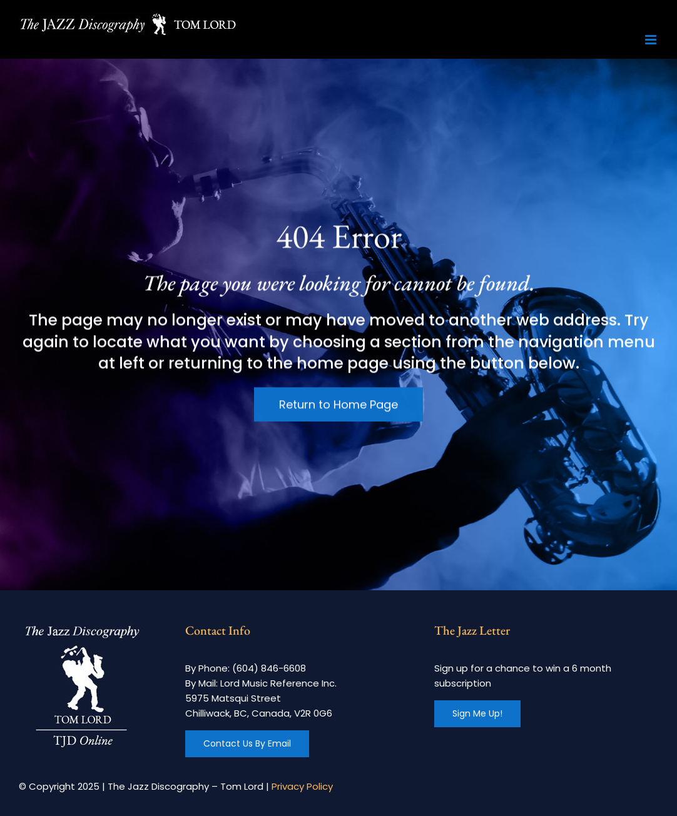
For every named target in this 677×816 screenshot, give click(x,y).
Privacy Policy (302, 786)
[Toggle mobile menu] (651, 39)
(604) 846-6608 (269, 668)
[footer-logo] (81, 626)
